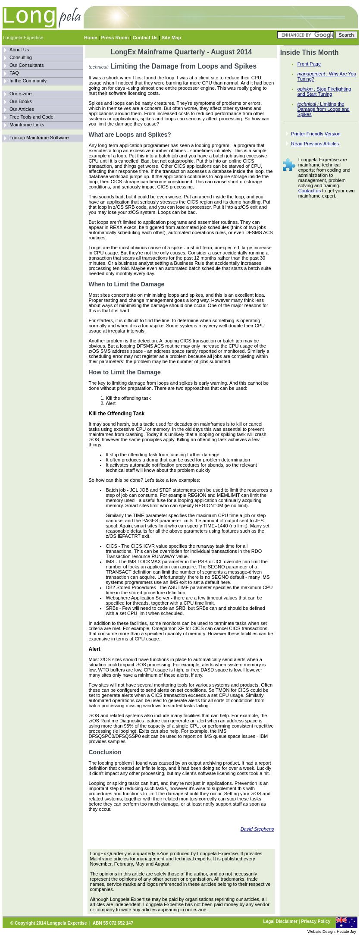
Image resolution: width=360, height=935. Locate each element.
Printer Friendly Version (315, 133)
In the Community (28, 80)
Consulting (20, 57)
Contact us (309, 190)
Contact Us (145, 37)
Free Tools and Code (31, 116)
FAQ (14, 72)
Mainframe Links (26, 124)
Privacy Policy (315, 921)
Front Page (309, 63)
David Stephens (257, 828)
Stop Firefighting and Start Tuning (324, 91)
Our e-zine (20, 93)
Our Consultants (26, 65)
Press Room (114, 37)
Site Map (171, 37)
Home (90, 37)
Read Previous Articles (315, 143)
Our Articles (21, 109)
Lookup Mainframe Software (39, 137)
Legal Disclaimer (280, 921)
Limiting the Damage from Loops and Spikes (323, 109)
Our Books (20, 101)
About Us (19, 49)
